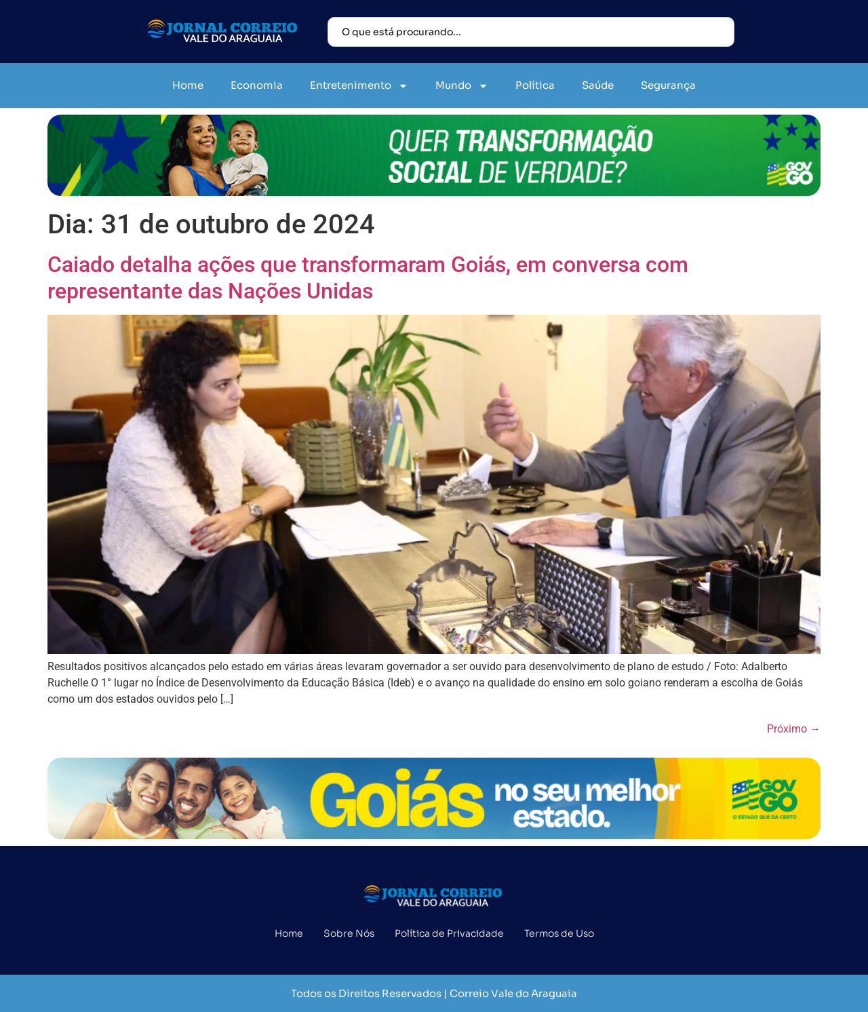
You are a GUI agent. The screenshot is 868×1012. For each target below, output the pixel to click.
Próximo (794, 728)
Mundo (461, 86)
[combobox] (531, 32)
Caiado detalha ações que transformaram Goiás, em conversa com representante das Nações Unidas (367, 277)
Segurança (668, 85)
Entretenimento (359, 86)
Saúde (598, 85)
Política (535, 85)
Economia (257, 85)
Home (187, 85)
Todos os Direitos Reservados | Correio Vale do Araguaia (434, 993)
